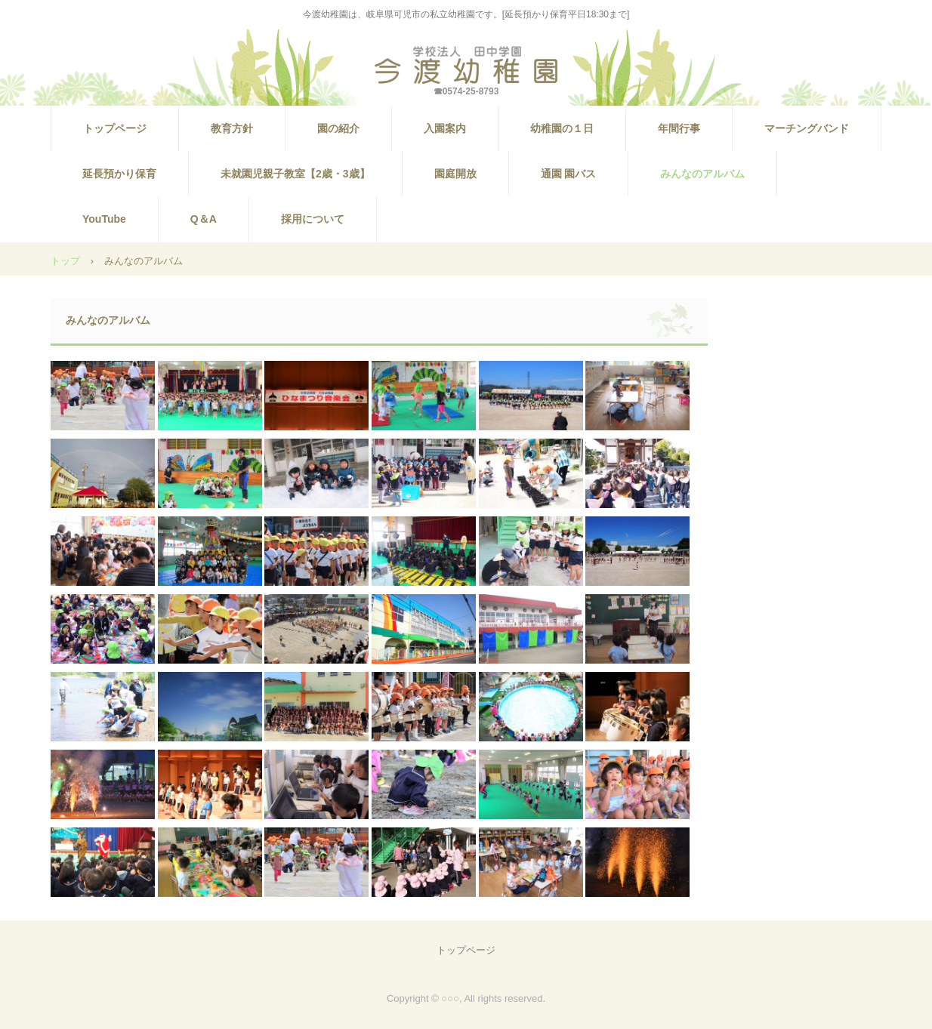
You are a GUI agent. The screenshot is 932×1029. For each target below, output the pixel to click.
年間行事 (679, 128)
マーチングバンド (806, 128)
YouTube (104, 219)
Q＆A (203, 219)
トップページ (115, 128)
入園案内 (445, 128)
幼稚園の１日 (562, 128)
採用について (312, 219)
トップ (65, 260)
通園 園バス (569, 174)
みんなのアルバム (702, 174)
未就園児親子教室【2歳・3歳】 (295, 174)
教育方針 (232, 128)
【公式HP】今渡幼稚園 (466, 65)
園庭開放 (455, 174)
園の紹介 (338, 128)
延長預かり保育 (119, 174)
